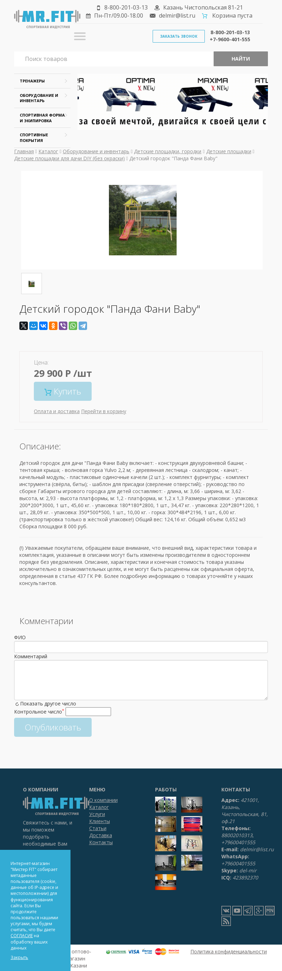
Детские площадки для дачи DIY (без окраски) (69, 158)
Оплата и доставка (57, 411)
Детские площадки (228, 151)
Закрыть (19, 957)
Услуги (97, 814)
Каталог (48, 151)
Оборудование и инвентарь (96, 151)
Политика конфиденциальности (228, 951)
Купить (62, 391)
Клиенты (99, 821)
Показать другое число (48, 703)
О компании (103, 800)
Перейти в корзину (103, 411)
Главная (24, 151)
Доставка (100, 835)
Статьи (97, 828)
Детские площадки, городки (167, 151)
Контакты (101, 842)
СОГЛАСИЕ (22, 936)
